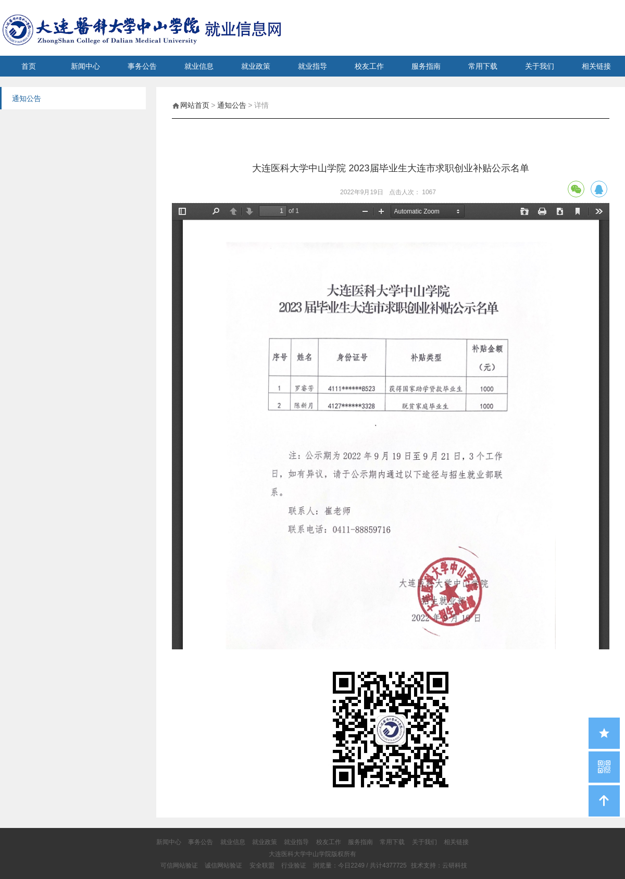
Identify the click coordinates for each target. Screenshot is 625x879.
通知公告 (231, 105)
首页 (28, 66)
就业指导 (312, 66)
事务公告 (142, 66)
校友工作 (369, 66)
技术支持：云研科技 (439, 865)
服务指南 (426, 66)
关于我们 (539, 66)
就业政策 (255, 66)
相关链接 (596, 66)
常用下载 (482, 66)
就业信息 (199, 66)
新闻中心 (85, 66)
